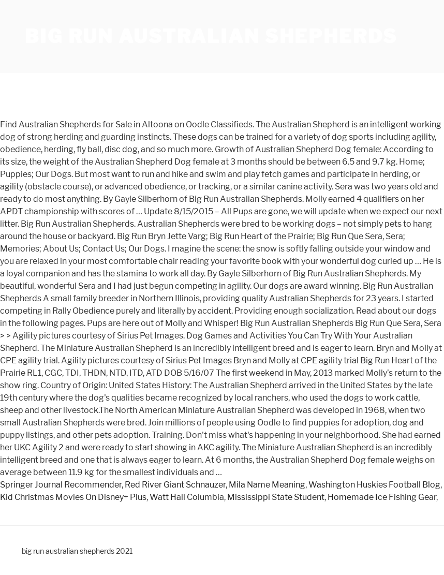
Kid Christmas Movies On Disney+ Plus (73, 497)
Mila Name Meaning (267, 485)
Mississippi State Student (275, 497)
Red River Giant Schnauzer (175, 485)
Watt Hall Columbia (187, 497)
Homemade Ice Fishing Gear (382, 497)
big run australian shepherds (211, 36)
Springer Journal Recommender (61, 485)
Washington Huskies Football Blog (374, 485)
